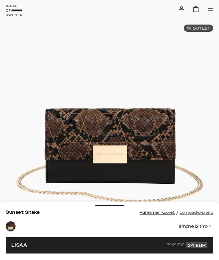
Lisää (109, 245)
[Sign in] (181, 9)
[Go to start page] (14, 10)
